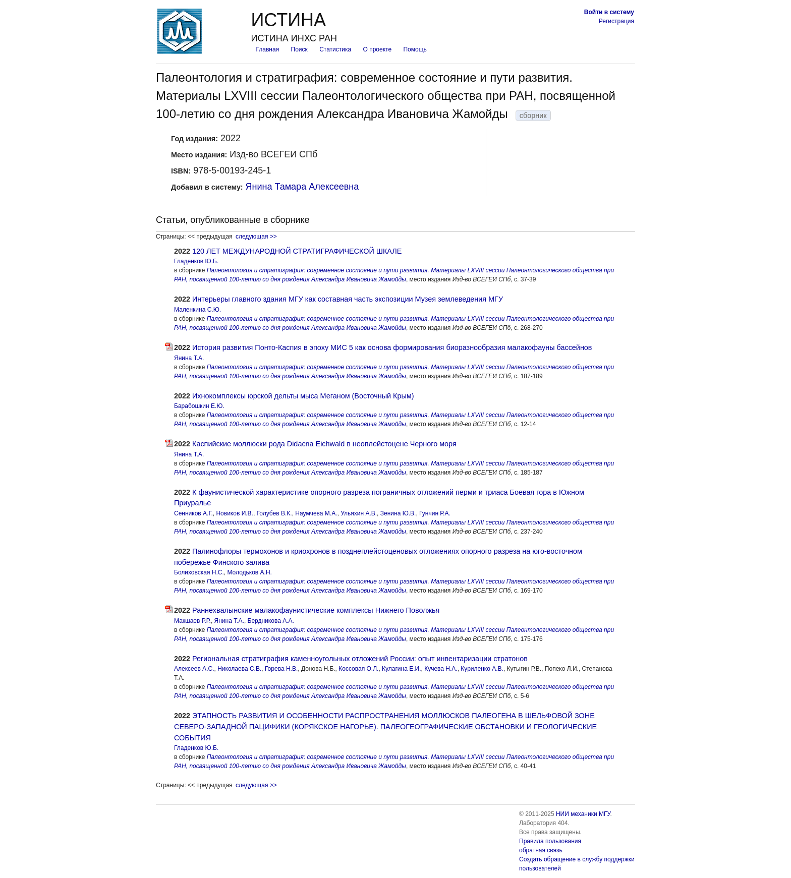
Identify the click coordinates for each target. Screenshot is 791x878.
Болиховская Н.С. (199, 572)
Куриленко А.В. (482, 668)
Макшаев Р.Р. (192, 620)
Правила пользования (550, 841)
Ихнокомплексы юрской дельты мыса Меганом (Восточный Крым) (303, 396)
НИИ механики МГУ (583, 813)
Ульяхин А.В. (359, 513)
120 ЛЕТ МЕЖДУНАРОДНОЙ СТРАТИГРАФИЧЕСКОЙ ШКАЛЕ (297, 251)
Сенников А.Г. (193, 513)
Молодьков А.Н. (249, 572)
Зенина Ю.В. (398, 513)
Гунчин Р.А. (434, 513)
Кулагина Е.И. (401, 668)
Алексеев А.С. (194, 668)
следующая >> (256, 236)
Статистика (335, 49)
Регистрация (616, 21)
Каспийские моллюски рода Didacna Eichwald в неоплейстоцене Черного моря (324, 444)
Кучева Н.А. (441, 668)
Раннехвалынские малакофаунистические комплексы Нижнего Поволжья (315, 610)
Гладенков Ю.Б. (196, 261)
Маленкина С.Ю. (197, 309)
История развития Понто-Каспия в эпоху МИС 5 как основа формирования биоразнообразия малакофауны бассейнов (392, 347)
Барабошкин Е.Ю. (199, 405)
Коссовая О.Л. (358, 668)
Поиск (299, 49)
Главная (267, 49)
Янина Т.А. (189, 358)
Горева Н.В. (281, 668)
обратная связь (540, 850)
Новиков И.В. (234, 513)
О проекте (377, 49)
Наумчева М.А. (316, 513)
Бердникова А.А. (271, 620)
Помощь (414, 49)
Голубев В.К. (274, 513)
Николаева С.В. (239, 668)
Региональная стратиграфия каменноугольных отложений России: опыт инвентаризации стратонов (360, 659)
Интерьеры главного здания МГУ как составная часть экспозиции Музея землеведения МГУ (347, 299)
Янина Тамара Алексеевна (302, 187)
